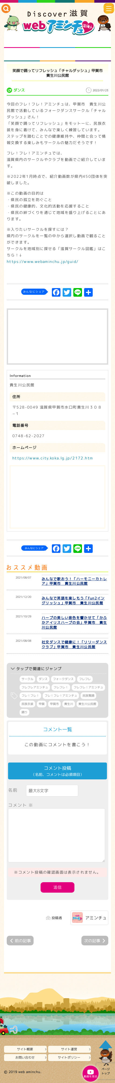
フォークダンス (63, 679)
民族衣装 (27, 704)
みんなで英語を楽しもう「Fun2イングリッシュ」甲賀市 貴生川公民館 (73, 600)
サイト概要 (25, 1049)
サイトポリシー (69, 1057)
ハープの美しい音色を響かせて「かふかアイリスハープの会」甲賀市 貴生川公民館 (74, 622)
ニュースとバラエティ (93, 55)
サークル (27, 679)
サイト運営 (69, 1049)
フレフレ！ (60, 687)
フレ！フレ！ (30, 695)
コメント (20, 805)
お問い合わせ (25, 1057)
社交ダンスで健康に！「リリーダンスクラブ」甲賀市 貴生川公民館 (74, 644)
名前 (12, 790)
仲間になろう (93, 41)
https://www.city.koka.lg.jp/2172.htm (52, 458)
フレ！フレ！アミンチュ (61, 695)
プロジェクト (58, 55)
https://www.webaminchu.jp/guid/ (42, 261)
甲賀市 (54, 704)
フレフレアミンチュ (34, 687)
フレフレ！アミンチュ (88, 687)
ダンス (43, 679)
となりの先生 (58, 41)
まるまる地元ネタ (22, 55)
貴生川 (68, 704)
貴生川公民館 (87, 704)
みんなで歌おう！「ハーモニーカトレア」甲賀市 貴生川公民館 (74, 581)
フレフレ (85, 679)
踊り (24, 712)
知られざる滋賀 (22, 41)
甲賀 (42, 704)
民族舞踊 (88, 695)
